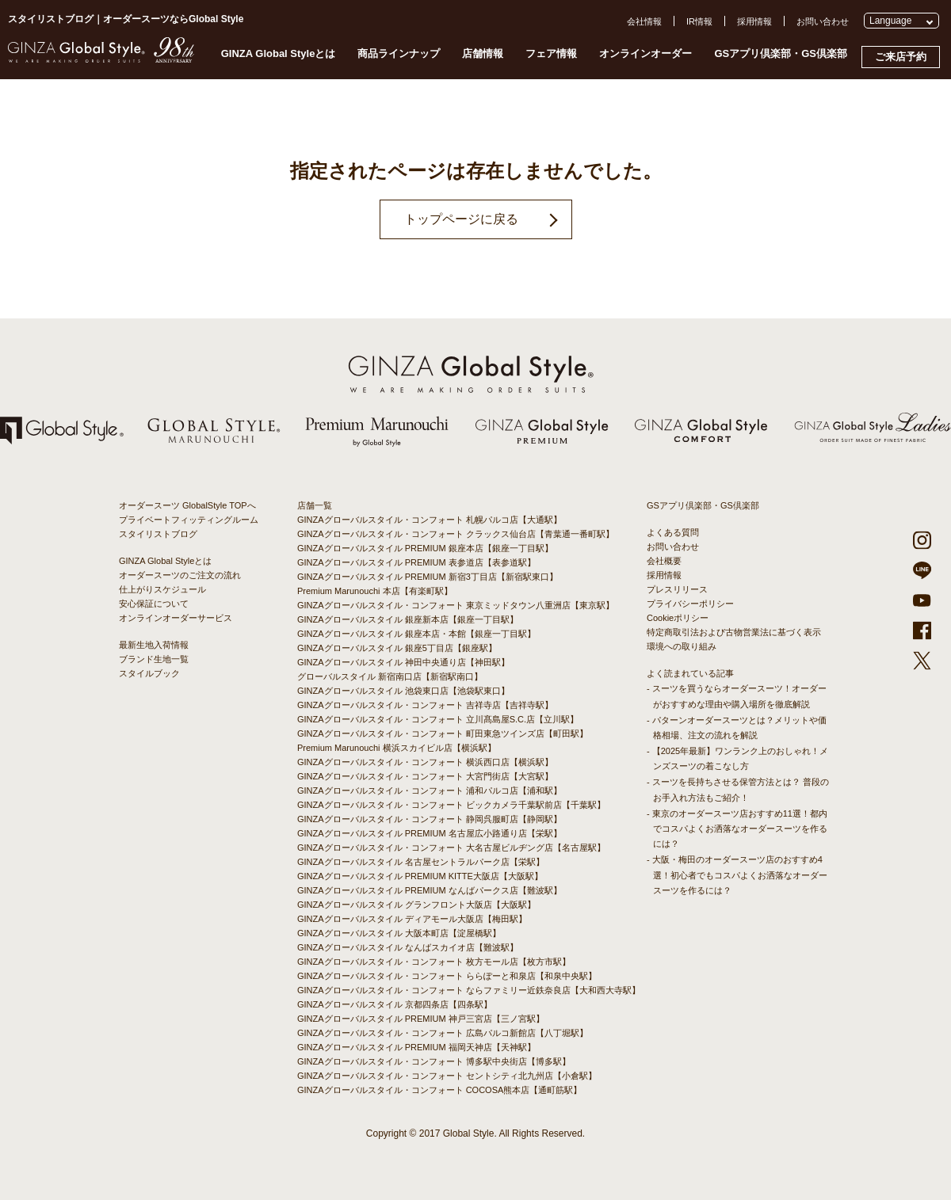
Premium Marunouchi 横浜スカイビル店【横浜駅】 (396, 747)
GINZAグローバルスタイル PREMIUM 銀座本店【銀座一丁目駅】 (425, 548)
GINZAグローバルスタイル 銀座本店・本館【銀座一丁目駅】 (416, 633)
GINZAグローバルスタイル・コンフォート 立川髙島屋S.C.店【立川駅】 (438, 719)
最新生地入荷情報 (154, 645)
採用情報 (754, 21)
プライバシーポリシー (690, 603)
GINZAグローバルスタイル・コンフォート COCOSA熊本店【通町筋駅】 (439, 1090)
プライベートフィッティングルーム (188, 519)
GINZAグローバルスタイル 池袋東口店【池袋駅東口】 (403, 690)
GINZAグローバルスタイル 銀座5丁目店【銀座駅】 (397, 648)
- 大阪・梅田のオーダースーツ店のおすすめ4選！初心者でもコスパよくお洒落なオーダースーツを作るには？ (737, 874)
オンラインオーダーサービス (175, 618)
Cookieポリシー (677, 618)
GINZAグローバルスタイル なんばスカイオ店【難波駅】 (407, 947)
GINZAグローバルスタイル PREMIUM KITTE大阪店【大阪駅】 (420, 876)
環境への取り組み (681, 646)
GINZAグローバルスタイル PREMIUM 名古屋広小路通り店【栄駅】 (429, 833)
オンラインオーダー (645, 53)
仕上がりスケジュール (162, 589)
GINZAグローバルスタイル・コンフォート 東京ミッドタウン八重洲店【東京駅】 (455, 605)
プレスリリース (677, 589)
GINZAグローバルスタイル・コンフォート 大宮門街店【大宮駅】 (425, 776)
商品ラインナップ (398, 53)
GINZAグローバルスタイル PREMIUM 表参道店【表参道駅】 (416, 562)
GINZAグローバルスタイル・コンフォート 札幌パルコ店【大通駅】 (429, 519)
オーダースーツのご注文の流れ (180, 575)
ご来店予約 (900, 57)
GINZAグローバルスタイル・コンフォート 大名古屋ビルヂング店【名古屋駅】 (451, 847)
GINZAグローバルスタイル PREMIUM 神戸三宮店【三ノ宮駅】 (420, 1018)
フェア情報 (551, 53)
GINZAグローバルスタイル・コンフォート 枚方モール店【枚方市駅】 (434, 961)
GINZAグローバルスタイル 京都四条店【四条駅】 (394, 1004)
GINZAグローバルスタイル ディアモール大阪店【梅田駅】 (412, 919)
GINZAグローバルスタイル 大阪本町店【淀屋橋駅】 (399, 933)
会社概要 (664, 561)
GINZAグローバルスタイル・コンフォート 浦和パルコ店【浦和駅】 (429, 790)
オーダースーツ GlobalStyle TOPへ (187, 505)
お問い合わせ (822, 21)
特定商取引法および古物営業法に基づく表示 (734, 632)
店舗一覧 (314, 505)
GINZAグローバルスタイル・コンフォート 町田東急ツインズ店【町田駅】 (442, 733)
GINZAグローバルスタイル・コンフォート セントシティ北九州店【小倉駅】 (447, 1075)
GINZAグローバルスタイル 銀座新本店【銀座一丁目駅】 (407, 619)
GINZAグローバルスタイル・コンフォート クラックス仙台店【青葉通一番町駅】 (455, 534)
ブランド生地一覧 (154, 659)
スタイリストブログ (158, 534)
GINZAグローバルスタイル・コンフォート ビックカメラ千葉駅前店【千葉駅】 (451, 805)
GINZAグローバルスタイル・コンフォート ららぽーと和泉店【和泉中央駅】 (447, 976)
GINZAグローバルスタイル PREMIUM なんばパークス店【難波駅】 (429, 890)
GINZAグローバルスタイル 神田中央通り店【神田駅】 (403, 662)
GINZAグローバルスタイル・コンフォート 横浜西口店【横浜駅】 (425, 762)
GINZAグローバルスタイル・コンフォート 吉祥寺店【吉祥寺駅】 (425, 705)
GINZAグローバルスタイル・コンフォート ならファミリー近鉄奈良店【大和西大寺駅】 (468, 990)
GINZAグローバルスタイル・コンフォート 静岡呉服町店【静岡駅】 (429, 819)
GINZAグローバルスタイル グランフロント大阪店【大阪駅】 (416, 904)
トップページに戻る (461, 219)
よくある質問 (673, 532)
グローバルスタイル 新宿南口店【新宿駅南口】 (390, 676)
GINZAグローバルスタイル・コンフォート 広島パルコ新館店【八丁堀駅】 (442, 1033)
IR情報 (699, 21)
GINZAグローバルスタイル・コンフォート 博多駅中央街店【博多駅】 (434, 1061)
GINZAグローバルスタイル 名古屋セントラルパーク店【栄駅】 (420, 862)
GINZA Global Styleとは (278, 53)
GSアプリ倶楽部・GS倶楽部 (780, 53)
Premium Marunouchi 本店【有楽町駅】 (375, 591)
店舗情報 (482, 53)
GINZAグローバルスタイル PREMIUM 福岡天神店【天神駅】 (416, 1047)
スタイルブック (149, 673)
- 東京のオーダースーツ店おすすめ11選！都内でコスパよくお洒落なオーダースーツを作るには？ (737, 828)
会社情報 (644, 21)
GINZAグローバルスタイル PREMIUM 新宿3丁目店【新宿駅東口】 (427, 576)
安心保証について (154, 603)
